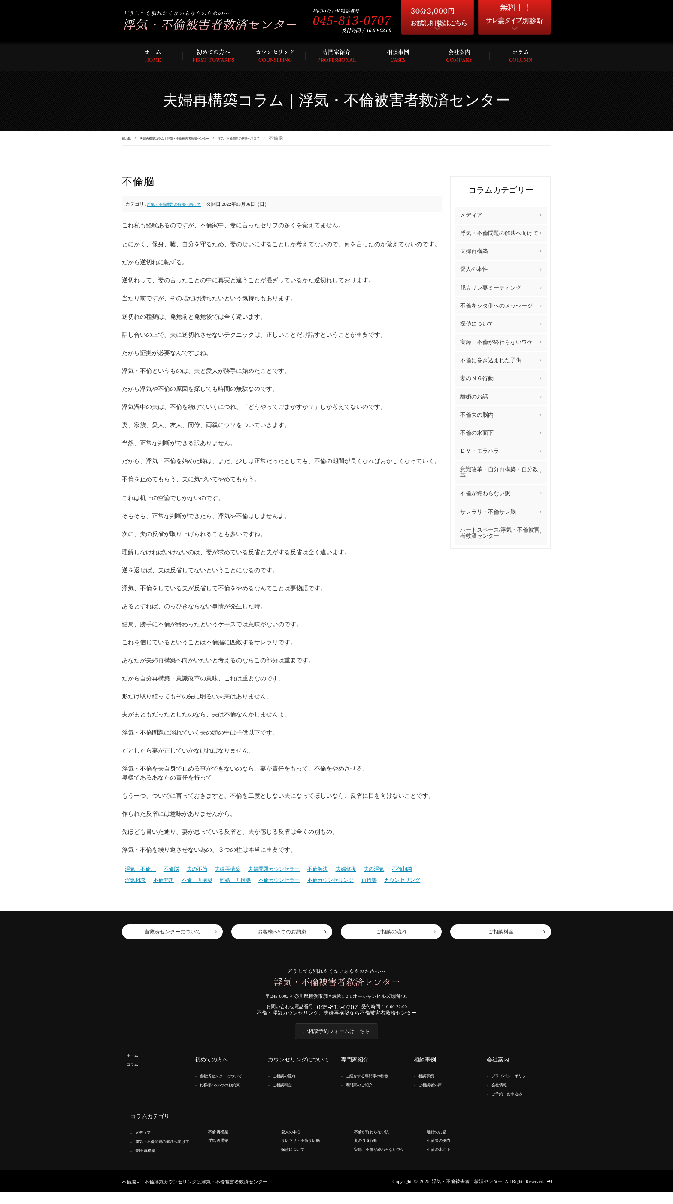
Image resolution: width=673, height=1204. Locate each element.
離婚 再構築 (202, 877)
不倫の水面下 (477, 432)
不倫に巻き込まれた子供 (490, 360)
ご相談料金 (285, 1091)
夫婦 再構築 (148, 1161)
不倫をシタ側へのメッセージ (496, 305)
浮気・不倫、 (139, 867)
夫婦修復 (331, 867)
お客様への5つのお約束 (226, 1091)
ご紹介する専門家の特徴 (373, 1083)
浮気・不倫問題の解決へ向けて (295, 137)
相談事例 (429, 1083)
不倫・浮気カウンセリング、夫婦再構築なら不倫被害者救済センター (337, 1015)
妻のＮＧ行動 (477, 378)
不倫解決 (304, 867)
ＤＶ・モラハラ (479, 451)
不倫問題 (134, 877)
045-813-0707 (337, 1008)
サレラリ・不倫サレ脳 (488, 511)
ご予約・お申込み (512, 1100)
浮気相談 (410, 867)
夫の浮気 (357, 867)
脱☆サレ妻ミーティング (490, 287)
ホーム (135, 1062)
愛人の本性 (474, 269)
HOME (129, 137)
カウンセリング (357, 877)
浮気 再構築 (221, 1146)
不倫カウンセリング (290, 877)
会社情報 (502, 1091)
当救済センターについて (227, 1083)
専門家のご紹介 (363, 1091)
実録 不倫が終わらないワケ (496, 341)
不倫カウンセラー (242, 877)
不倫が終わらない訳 (485, 493)
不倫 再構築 (166, 877)
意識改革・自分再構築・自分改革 (499, 472)
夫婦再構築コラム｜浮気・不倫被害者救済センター (199, 137)
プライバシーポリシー (516, 1083)
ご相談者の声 (434, 1091)
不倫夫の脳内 (477, 414)
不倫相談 (384, 867)
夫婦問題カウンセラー (264, 867)
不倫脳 (168, 867)
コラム (135, 1071)
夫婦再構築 (221, 867)
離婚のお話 (474, 396)
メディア (471, 214)
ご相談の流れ (288, 1083)
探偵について (477, 323)
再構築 (326, 877)
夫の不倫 (192, 867)
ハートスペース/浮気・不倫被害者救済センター (500, 532)
